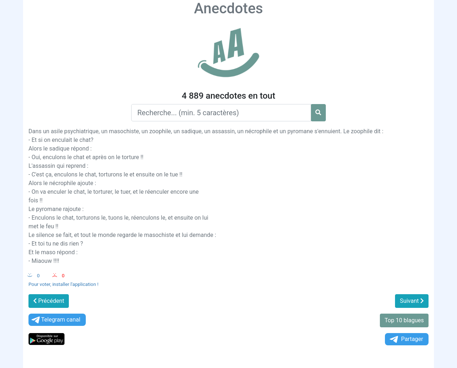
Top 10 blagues (404, 320)
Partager (406, 339)
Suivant (412, 300)
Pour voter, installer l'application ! (63, 284)
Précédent (48, 300)
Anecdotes (228, 8)
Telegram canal (55, 320)
